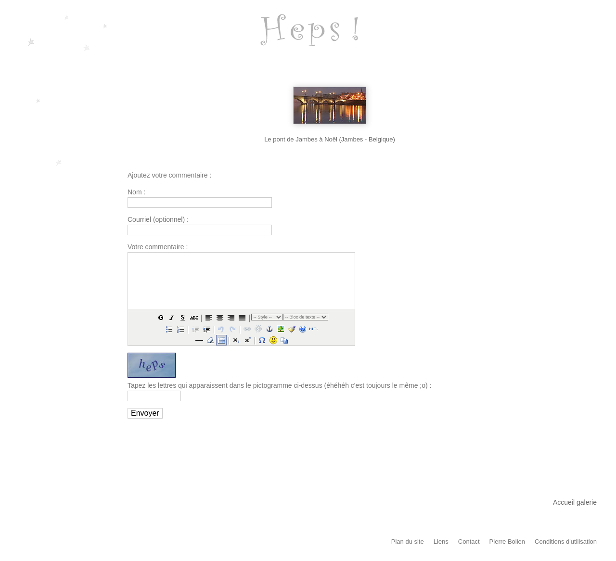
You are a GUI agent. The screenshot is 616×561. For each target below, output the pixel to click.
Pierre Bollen (507, 541)
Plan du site (407, 541)
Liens (441, 541)
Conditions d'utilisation (566, 541)
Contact (469, 541)
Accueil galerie (575, 502)
